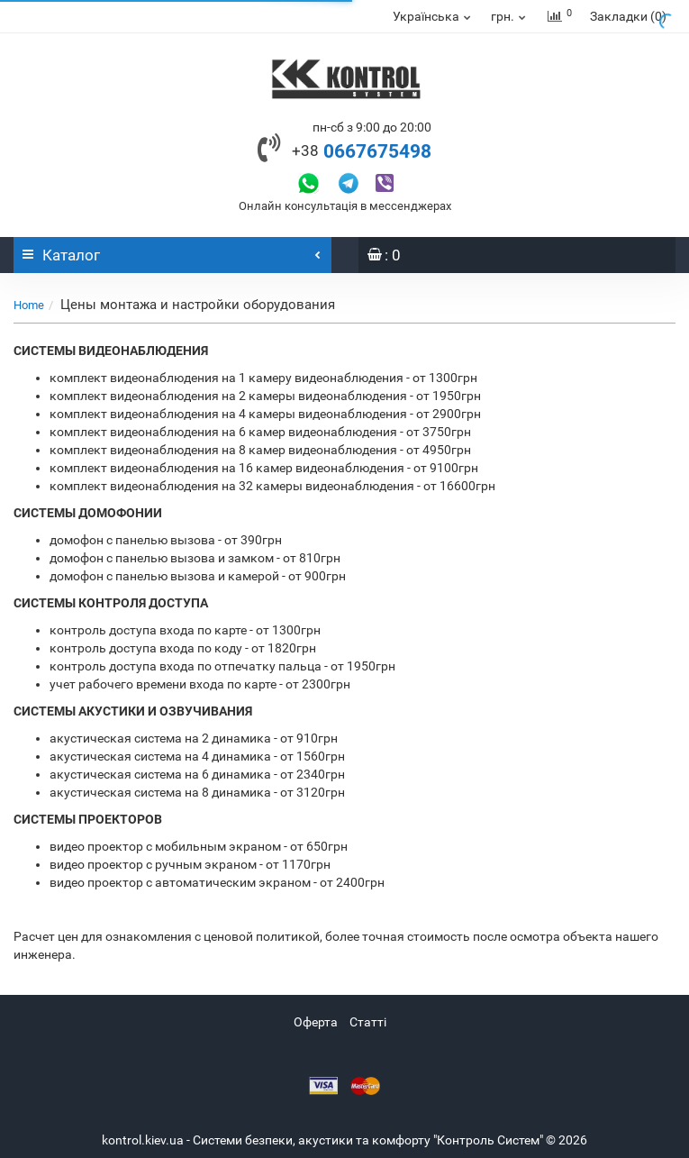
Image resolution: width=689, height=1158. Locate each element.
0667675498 (361, 151)
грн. (509, 16)
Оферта (316, 1022)
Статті (367, 1022)
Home (29, 305)
